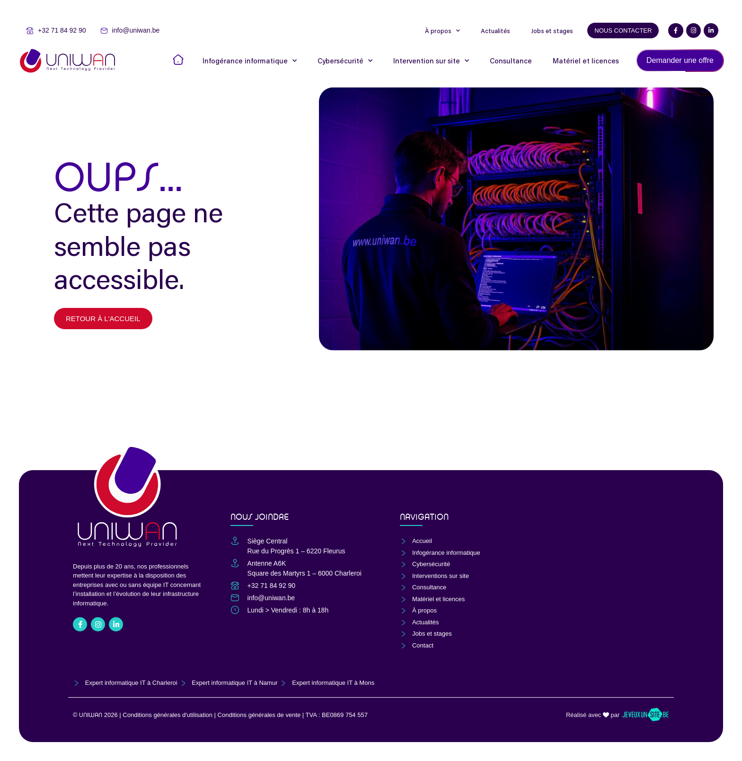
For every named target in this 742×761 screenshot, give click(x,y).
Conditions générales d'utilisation (167, 714)
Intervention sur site (431, 60)
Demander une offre (680, 60)
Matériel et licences (586, 60)
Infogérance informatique (250, 60)
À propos (442, 30)
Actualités (495, 31)
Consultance (511, 60)
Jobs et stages (552, 31)
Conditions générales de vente (259, 714)
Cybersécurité (345, 60)
